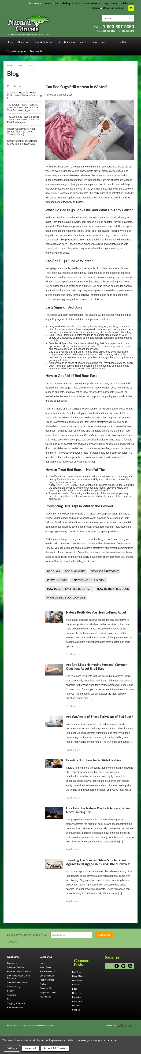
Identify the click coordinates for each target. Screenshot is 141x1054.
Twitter (123, 966)
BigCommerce (125, 1026)
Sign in (96, 8)
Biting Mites (77, 976)
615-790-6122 (92, 3)
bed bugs (56, 193)
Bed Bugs (76, 972)
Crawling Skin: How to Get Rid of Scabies (93, 760)
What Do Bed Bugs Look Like (68, 210)
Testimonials (37, 51)
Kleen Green (24, 41)
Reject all (30, 1048)
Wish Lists (127, 3)
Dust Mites (77, 980)
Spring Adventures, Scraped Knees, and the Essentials (22, 142)
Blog (20, 65)
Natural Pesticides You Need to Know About (96, 612)
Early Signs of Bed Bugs (63, 307)
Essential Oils (120, 41)
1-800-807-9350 (118, 26)
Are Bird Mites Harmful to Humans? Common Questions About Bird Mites (96, 666)
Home (10, 41)
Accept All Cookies (55, 1048)
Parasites (76, 997)
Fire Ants (76, 984)
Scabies (76, 1010)
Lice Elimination (66, 41)
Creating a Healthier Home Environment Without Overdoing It (24, 95)
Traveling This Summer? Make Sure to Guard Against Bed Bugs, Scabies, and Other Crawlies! (98, 862)
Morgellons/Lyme (16, 51)
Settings (12, 1048)
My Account (111, 3)
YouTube (130, 966)
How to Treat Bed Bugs (63, 469)
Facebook (116, 966)
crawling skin (52, 248)
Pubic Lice (77, 1001)
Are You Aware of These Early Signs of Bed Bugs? (99, 717)
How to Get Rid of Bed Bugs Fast (71, 375)
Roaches (76, 1005)
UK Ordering (62, 3)
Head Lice (77, 993)
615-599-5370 (128, 31)
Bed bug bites (74, 326)
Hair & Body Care (44, 41)
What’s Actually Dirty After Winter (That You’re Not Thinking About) (21, 131)
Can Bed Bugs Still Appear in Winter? (76, 86)
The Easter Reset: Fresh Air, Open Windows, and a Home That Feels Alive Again (22, 107)
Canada (47, 3)
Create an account (113, 8)
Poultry (105, 41)
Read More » (73, 654)
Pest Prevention (88, 41)
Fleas (74, 989)
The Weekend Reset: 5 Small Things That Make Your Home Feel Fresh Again (23, 119)
